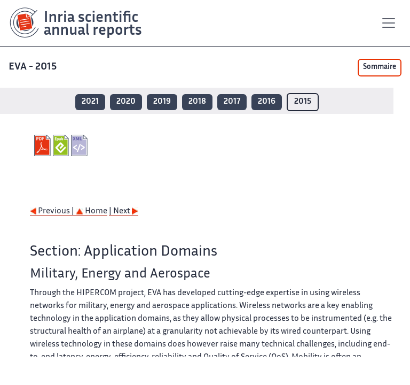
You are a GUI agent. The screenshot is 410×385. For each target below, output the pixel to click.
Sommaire (379, 67)
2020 (126, 101)
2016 (266, 101)
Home (91, 211)
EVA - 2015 (34, 67)
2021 (90, 101)
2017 (232, 101)
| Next (123, 211)
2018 (197, 101)
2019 (162, 101)
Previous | (53, 211)
